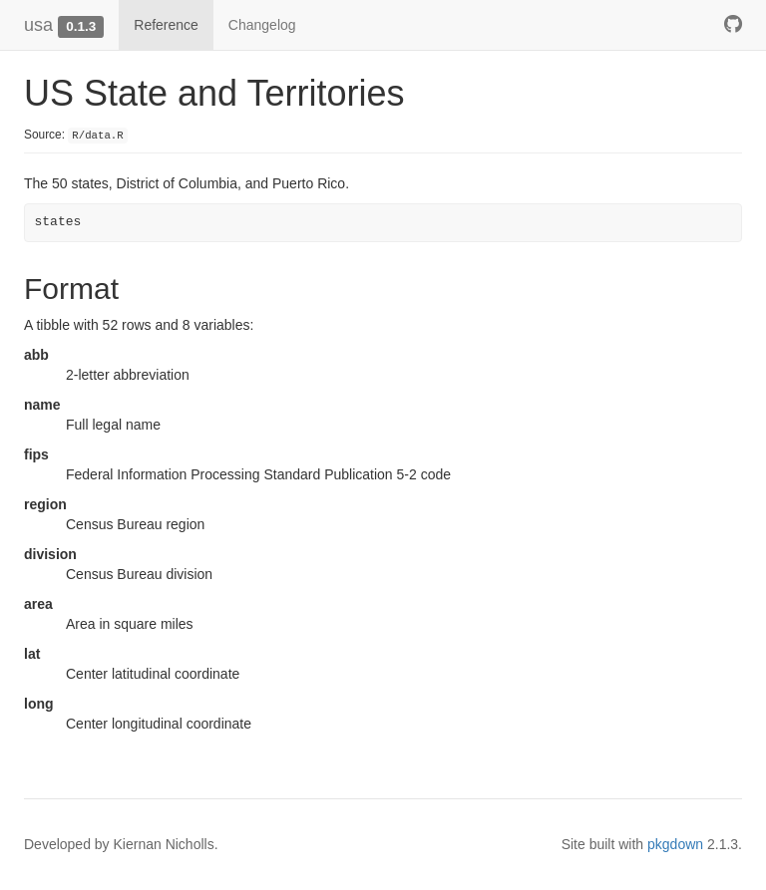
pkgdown (675, 844)
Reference (166, 25)
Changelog (262, 25)
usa (38, 25)
